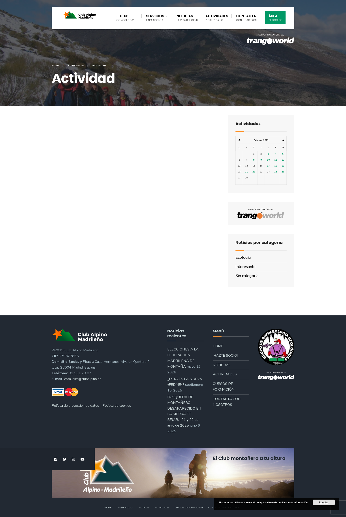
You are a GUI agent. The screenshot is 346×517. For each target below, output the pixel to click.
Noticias (187, 18)
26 (283, 171)
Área (275, 18)
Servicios (155, 18)
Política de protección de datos (75, 405)
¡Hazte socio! (225, 355)
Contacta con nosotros (227, 402)
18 (275, 165)
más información (298, 502)
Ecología (243, 257)
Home (55, 65)
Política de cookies (116, 405)
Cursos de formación (224, 386)
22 (253, 171)
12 (283, 159)
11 (275, 159)
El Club (125, 18)
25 (275, 171)
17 (268, 165)
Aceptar (324, 502)
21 (246, 171)
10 (268, 159)
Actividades (216, 18)
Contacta (246, 18)
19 (283, 165)
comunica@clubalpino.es (82, 379)
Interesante (245, 266)
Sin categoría (246, 275)
